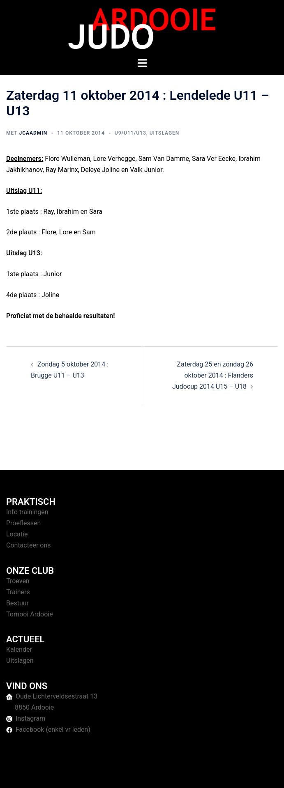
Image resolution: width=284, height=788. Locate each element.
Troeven (18, 581)
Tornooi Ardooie (29, 614)
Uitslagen (165, 133)
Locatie (17, 534)
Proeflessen (23, 523)
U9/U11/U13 (130, 133)
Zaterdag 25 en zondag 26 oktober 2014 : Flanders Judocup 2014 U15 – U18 (212, 375)
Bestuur (17, 603)
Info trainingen (27, 512)
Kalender (19, 649)
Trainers (18, 592)
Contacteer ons (28, 545)
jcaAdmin (33, 133)
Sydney (216, 773)
